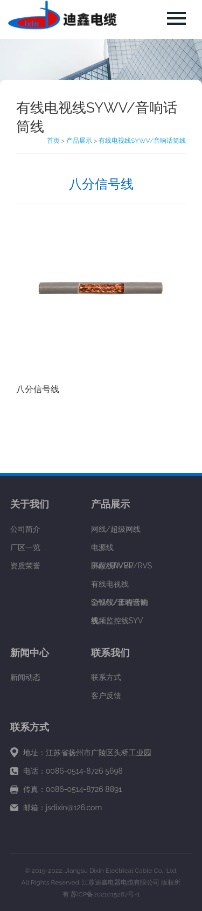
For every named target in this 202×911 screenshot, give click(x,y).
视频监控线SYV (117, 620)
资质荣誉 (25, 565)
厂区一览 (25, 547)
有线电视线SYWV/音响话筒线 (142, 140)
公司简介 (25, 529)
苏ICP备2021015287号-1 (105, 894)
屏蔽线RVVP (112, 565)
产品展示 (79, 140)
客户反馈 (106, 695)
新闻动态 (25, 677)
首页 (53, 140)
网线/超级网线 (116, 529)
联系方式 (106, 677)
